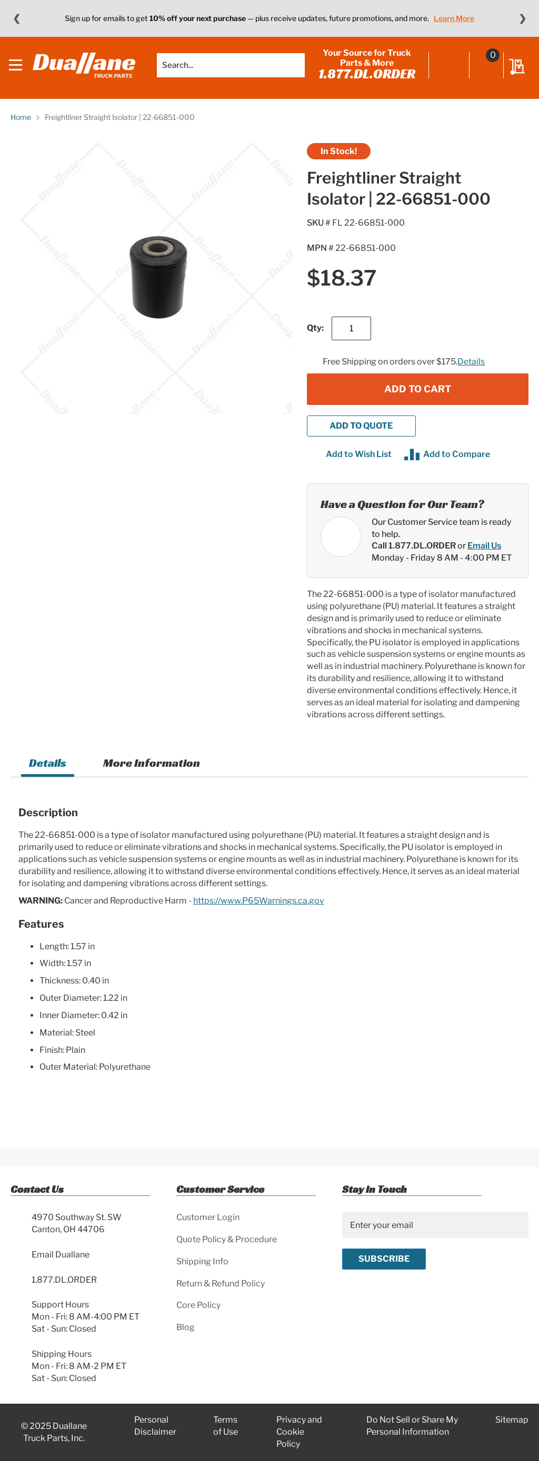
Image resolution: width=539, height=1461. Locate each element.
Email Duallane (60, 1255)
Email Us (484, 552)
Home (21, 123)
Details (471, 368)
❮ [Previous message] (17, 18)
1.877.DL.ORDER (365, 77)
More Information (151, 770)
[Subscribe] (384, 1259)
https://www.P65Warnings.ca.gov (258, 907)
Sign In (448, 69)
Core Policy (198, 1305)
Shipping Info (202, 1261)
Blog (185, 1327)
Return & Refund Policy (220, 1283)
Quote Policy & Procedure (226, 1239)
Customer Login (207, 1217)
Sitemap (511, 1420)
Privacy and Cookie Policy (299, 1432)
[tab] (47, 771)
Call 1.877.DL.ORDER (414, 552)
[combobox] (229, 68)
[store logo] (84, 68)
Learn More (454, 18)
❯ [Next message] (522, 18)
